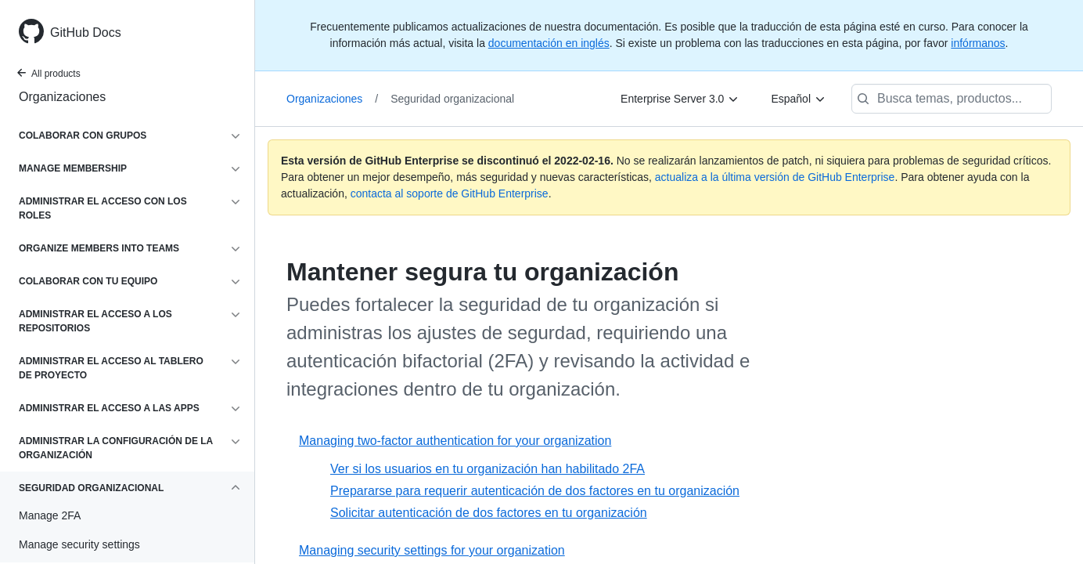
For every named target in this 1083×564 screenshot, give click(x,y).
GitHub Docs (85, 32)
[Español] (798, 98)
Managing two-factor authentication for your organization (455, 440)
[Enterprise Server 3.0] (680, 98)
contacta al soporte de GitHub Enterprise (450, 193)
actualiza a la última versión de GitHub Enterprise (775, 177)
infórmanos (978, 43)
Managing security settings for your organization (432, 550)
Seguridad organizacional (452, 98)
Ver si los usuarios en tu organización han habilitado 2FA (487, 468)
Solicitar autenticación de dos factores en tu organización (488, 512)
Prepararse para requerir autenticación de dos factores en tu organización (534, 490)
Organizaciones (62, 96)
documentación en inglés (549, 43)
